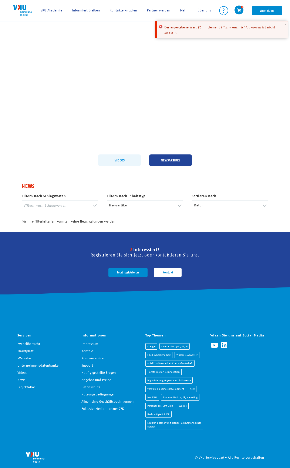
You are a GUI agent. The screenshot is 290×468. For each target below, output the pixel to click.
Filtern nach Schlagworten (44, 196)
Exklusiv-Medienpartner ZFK (102, 408)
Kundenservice (92, 358)
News (21, 380)
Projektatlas (26, 387)
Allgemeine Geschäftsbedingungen (107, 401)
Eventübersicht (28, 344)
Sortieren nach (204, 196)
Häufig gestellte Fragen (98, 372)
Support (87, 365)
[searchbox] (57, 205)
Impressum (89, 344)
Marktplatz (25, 351)
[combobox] (60, 205)
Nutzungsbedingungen (98, 394)
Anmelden (267, 11)
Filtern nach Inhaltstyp (126, 196)
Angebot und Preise (96, 380)
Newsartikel (170, 160)
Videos (120, 160)
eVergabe (24, 358)
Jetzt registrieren (128, 272)
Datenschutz (90, 387)
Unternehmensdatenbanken (39, 365)
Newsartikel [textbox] (118, 205)
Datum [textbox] (199, 205)
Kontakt (167, 272)
